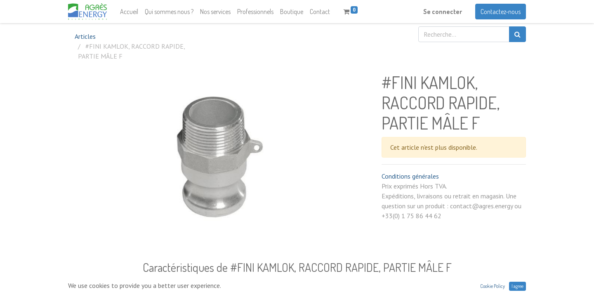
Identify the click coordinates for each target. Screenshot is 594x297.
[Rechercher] (517, 34)
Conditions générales (410, 176)
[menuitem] (129, 11)
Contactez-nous (501, 11)
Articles (85, 36)
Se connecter (442, 11)
